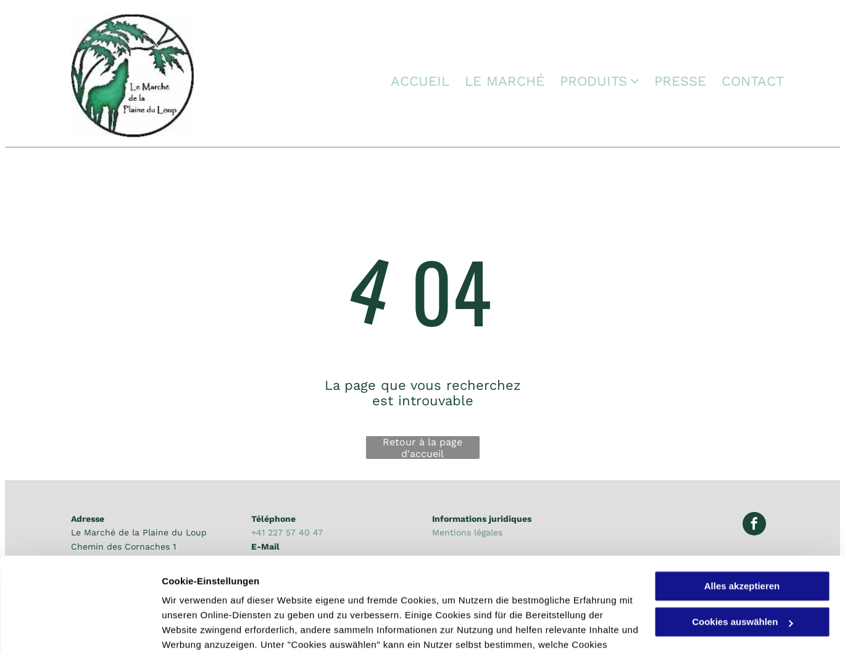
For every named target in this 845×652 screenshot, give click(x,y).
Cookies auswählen (205, 627)
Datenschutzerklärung (401, 593)
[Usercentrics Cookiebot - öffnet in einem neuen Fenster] (80, 628)
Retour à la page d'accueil (422, 447)
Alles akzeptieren (742, 505)
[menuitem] (412, 81)
